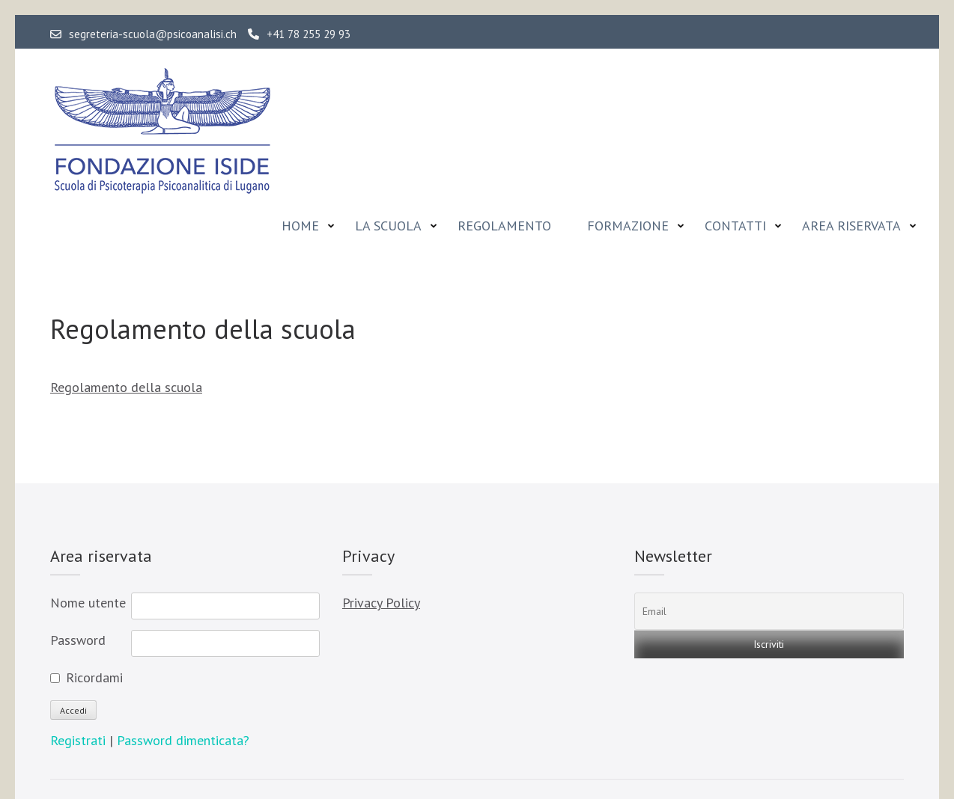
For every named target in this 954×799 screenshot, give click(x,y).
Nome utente (88, 602)
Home (300, 226)
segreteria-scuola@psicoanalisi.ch (143, 34)
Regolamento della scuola (126, 387)
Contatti (735, 226)
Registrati (79, 740)
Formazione (628, 226)
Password (78, 640)
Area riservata (851, 226)
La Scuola (388, 226)
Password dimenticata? (183, 740)
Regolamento (504, 226)
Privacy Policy (381, 602)
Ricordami (94, 677)
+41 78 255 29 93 (299, 34)
